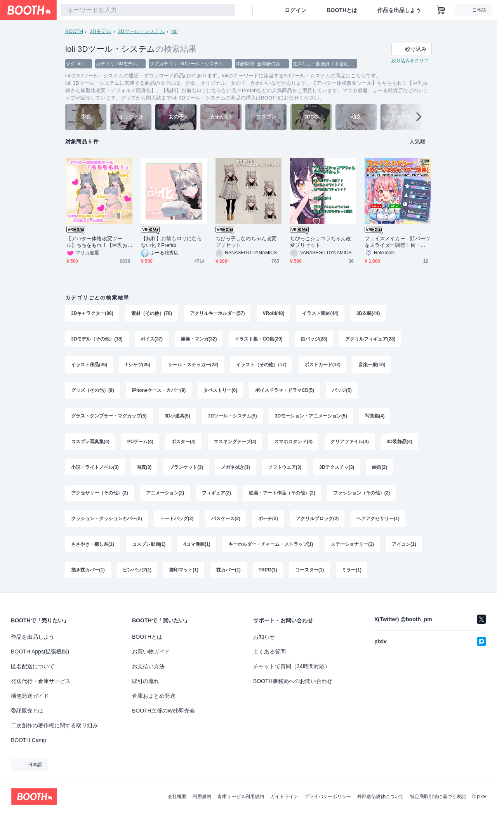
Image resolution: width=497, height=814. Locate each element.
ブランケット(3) (186, 467)
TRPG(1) (268, 570)
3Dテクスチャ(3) (336, 467)
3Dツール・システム (141, 31)
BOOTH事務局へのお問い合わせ (292, 681)
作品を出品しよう (399, 10)
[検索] (227, 10)
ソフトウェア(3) (285, 467)
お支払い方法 (148, 666)
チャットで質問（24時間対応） (291, 666)
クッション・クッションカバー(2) (106, 518)
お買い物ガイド (151, 651)
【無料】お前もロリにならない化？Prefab (171, 242)
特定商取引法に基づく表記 (438, 796)
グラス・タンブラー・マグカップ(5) (109, 416)
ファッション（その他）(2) (361, 493)
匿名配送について (32, 666)
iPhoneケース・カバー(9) (159, 390)
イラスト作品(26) (89, 364)
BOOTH (74, 31)
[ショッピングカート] (441, 10)
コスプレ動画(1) (149, 544)
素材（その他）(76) (151, 313)
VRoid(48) (273, 313)
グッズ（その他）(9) (92, 390)
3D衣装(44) (368, 313)
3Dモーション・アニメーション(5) (311, 416)
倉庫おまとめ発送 (154, 696)
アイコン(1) (404, 544)
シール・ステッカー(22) (193, 364)
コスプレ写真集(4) (90, 441)
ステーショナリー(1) (352, 544)
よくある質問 (269, 651)
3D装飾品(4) (399, 441)
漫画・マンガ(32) (199, 339)
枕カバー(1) (228, 570)
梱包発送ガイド (30, 696)
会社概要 (177, 796)
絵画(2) (379, 467)
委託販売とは (27, 710)
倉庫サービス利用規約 (240, 796)
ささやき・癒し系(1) (92, 544)
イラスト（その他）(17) (261, 364)
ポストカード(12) (322, 364)
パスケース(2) (225, 518)
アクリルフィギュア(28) (370, 339)
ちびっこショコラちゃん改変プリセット (320, 242)
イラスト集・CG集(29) (258, 339)
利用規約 (202, 796)
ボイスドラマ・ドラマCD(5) (284, 390)
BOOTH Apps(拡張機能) (40, 651)
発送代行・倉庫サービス (41, 681)
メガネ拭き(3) (235, 467)
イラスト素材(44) (320, 313)
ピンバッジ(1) (137, 570)
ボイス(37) (152, 339)
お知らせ (264, 637)
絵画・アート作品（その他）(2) (282, 493)
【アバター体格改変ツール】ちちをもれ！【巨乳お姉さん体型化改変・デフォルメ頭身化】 (96, 242)
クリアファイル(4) (349, 441)
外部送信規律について (380, 796)
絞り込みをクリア (410, 60)
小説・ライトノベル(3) (95, 467)
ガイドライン (284, 796)
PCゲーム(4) (140, 441)
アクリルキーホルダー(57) (217, 313)
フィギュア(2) (216, 493)
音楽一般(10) (371, 364)
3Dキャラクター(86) (92, 313)
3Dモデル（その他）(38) (97, 339)
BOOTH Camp (28, 740)
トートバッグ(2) (177, 518)
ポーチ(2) (268, 518)
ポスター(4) (183, 441)
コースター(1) (309, 570)
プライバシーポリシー (327, 796)
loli (174, 31)
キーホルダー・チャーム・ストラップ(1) (270, 544)
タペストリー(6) (220, 390)
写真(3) (144, 467)
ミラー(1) (351, 570)
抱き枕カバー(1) (88, 570)
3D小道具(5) (177, 416)
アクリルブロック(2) (317, 518)
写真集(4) (375, 416)
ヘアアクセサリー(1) (378, 518)
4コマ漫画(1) (196, 544)
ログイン (295, 10)
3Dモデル (100, 31)
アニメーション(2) (165, 493)
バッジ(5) (342, 390)
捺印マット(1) (183, 570)
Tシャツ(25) (137, 364)
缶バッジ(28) (314, 339)
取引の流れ (145, 681)
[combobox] (148, 10)
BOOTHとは (342, 10)
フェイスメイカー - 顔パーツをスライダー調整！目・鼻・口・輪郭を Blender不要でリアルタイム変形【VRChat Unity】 (397, 242)
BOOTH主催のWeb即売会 (163, 710)
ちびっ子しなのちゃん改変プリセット (245, 242)
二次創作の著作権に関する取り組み (54, 725)
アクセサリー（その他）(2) (99, 493)
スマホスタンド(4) (293, 441)
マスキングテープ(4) (235, 441)
